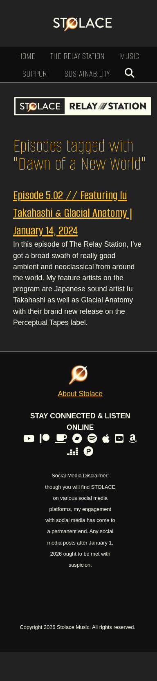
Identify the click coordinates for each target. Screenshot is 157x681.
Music (129, 56)
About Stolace (80, 394)
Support (35, 73)
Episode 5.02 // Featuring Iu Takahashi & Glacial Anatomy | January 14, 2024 (72, 212)
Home (26, 56)
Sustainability (87, 73)
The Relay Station (77, 56)
